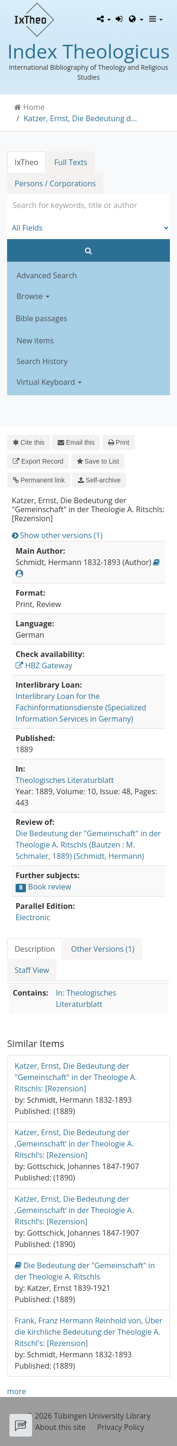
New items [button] (35, 340)
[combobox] (88, 205)
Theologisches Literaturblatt (65, 780)
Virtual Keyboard (49, 382)
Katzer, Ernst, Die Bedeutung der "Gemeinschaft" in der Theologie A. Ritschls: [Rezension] (76, 1077)
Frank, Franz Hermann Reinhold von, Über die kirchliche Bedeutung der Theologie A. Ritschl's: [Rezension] (88, 1331)
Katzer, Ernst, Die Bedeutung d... (80, 118)
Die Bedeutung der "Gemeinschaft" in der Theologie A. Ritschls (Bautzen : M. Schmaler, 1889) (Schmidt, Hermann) (88, 844)
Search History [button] (42, 361)
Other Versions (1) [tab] (102, 949)
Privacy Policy (120, 1427)
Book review (49, 886)
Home (33, 107)
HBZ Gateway (44, 665)
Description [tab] (35, 949)
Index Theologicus (88, 51)
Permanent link (39, 480)
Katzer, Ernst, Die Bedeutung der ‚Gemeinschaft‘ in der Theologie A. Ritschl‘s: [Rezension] (74, 1143)
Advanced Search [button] (47, 275)
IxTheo (26, 162)
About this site (60, 1427)
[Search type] (88, 227)
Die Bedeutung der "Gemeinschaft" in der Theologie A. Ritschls (85, 1271)
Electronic (33, 917)
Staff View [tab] (32, 970)
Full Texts (70, 162)
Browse (33, 296)
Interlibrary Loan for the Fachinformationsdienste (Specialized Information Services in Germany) (81, 707)
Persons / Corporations (55, 183)
